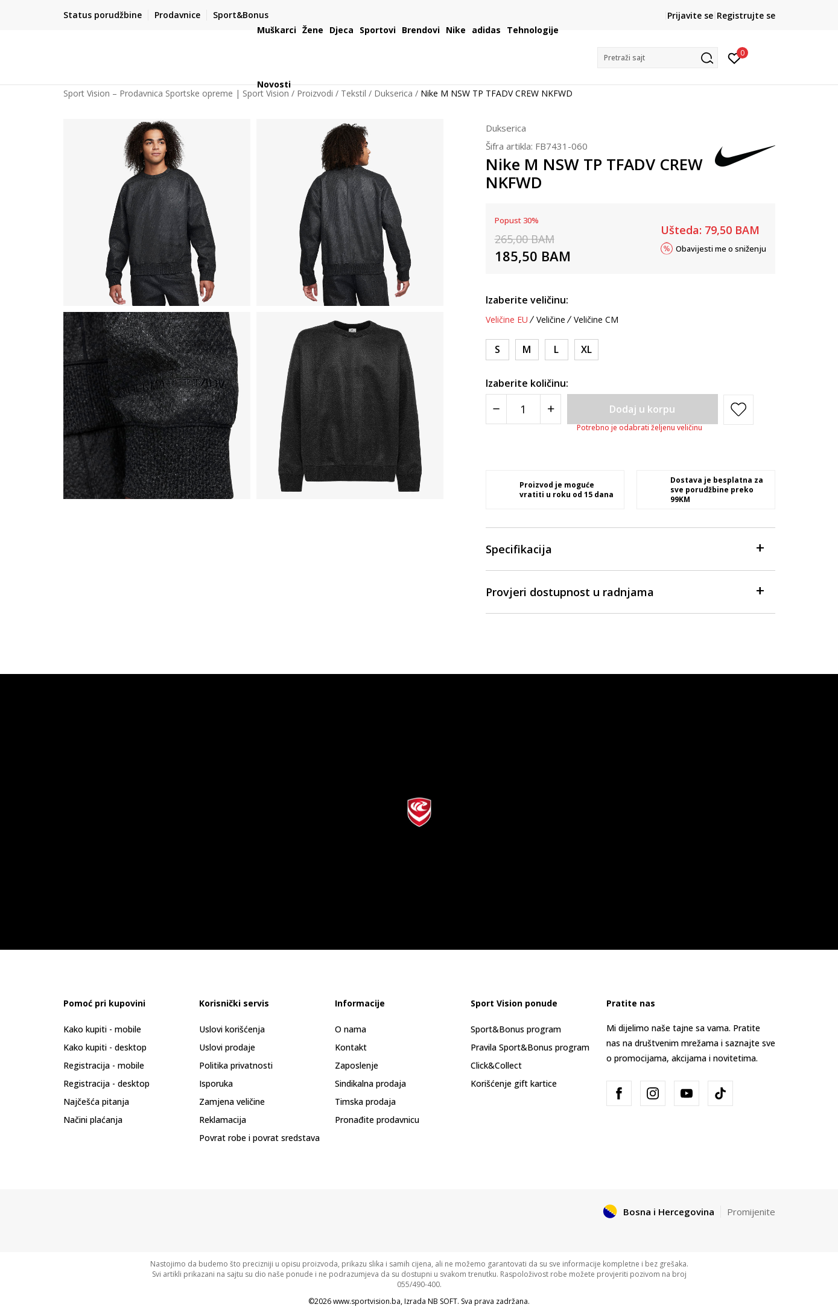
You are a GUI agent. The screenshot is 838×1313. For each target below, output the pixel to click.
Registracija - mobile (103, 1065)
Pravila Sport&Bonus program (530, 1047)
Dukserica (506, 128)
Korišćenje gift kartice (514, 1083)
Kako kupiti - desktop (105, 1047)
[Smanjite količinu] (496, 409)
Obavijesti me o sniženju (721, 248)
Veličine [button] (550, 320)
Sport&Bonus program (516, 1029)
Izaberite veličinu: (527, 299)
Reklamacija (222, 1119)
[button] (657, 57)
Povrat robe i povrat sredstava (259, 1137)
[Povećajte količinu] (550, 409)
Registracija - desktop (106, 1083)
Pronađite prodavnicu (377, 1119)
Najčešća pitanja (96, 1101)
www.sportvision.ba (367, 1301)
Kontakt (351, 1047)
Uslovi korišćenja (232, 1029)
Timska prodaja (365, 1101)
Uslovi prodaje (227, 1047)
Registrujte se (746, 15)
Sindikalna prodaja (370, 1083)
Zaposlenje (356, 1065)
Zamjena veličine (232, 1101)
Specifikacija (624, 548)
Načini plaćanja (92, 1119)
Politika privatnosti (236, 1065)
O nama (350, 1029)
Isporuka (216, 1083)
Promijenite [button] (751, 1212)
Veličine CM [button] (596, 320)
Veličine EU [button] (507, 320)
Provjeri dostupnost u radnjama (624, 591)
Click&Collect (496, 1065)
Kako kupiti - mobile (102, 1029)
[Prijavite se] (734, 57)
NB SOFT (442, 1301)
